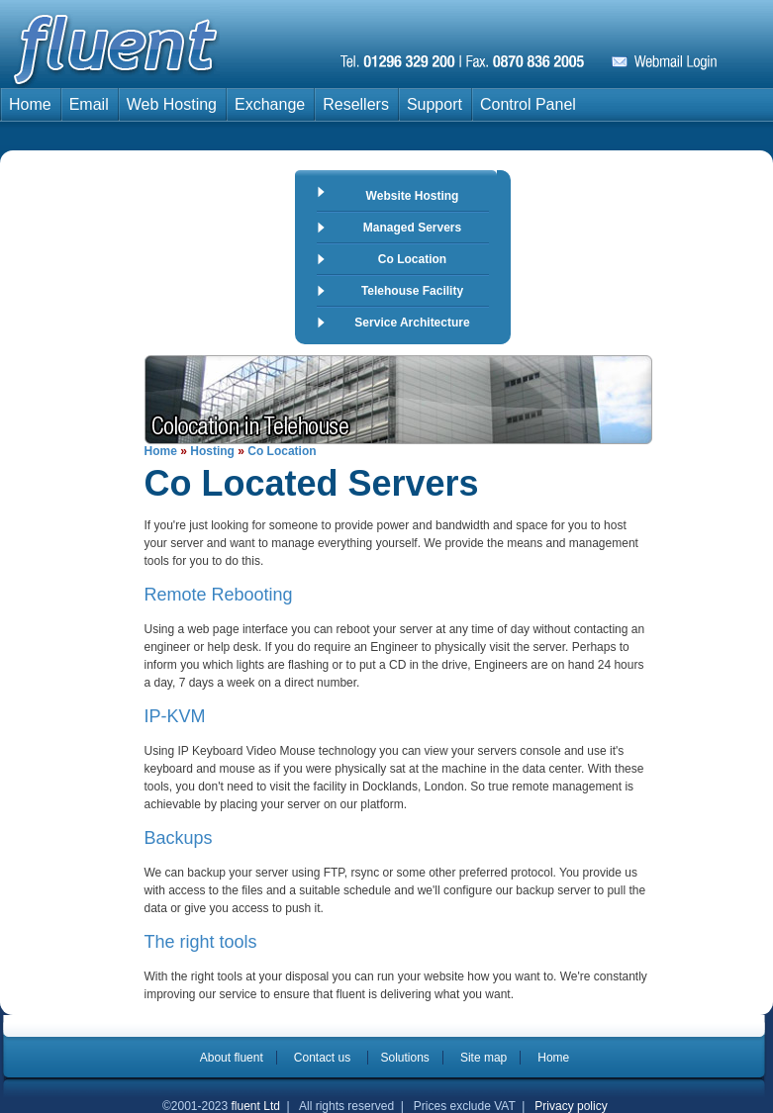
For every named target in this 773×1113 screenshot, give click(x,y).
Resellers (356, 104)
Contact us (324, 1058)
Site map (483, 1058)
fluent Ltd (256, 1106)
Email (89, 104)
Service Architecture (411, 322)
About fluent (231, 1058)
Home (30, 104)
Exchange (270, 104)
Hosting (212, 451)
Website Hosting (412, 196)
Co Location (412, 259)
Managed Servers (412, 227)
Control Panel (528, 104)
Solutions (405, 1058)
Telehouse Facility (412, 291)
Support (434, 104)
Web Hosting (172, 104)
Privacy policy (570, 1106)
